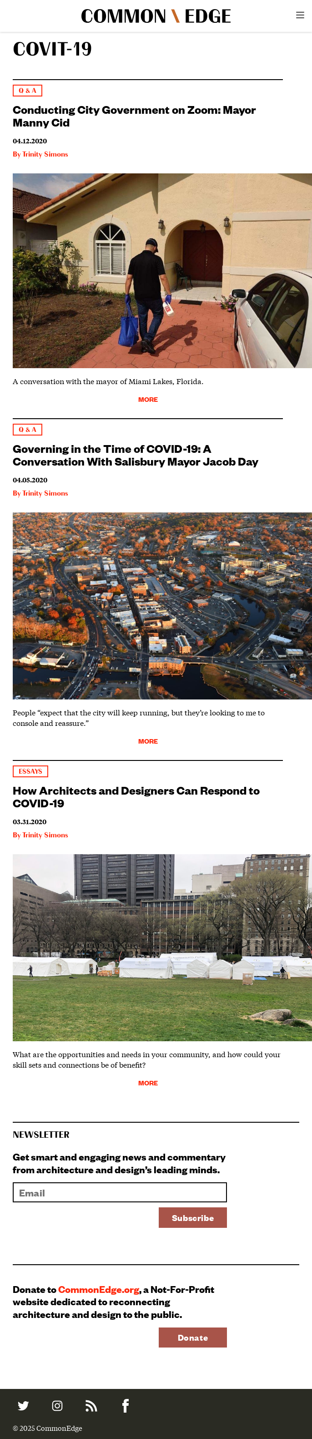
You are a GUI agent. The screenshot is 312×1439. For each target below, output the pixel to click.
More (148, 399)
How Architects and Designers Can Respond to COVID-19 (136, 796)
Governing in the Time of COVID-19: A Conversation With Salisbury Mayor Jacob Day (135, 454)
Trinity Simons (45, 154)
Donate (193, 1337)
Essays (30, 771)
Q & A (27, 90)
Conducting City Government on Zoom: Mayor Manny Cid (134, 115)
